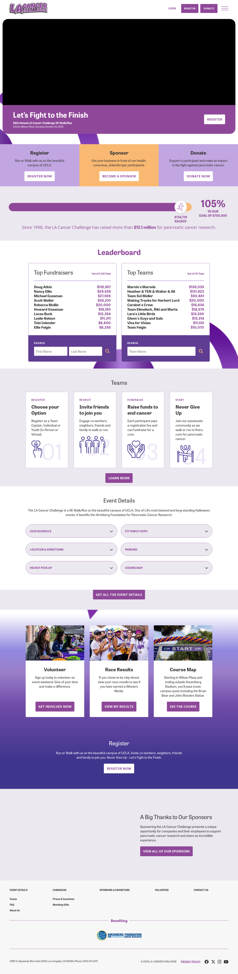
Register (189, 8)
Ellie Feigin (42, 327)
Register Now (39, 176)
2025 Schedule (71, 531)
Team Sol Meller (140, 295)
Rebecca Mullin (46, 304)
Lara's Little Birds (141, 313)
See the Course (183, 706)
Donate (209, 8)
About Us (15, 910)
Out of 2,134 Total (101, 273)
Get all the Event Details (119, 594)
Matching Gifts (61, 904)
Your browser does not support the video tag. (119, 62)
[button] (224, 8)
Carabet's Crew (140, 304)
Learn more (119, 478)
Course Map (166, 567)
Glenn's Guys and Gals (145, 318)
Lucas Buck (43, 313)
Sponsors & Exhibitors (115, 890)
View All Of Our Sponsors (166, 851)
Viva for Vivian (139, 322)
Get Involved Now (54, 706)
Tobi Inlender (44, 322)
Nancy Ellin (43, 291)
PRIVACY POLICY (190, 961)
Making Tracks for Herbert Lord (153, 300)
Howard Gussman (48, 309)
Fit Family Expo (166, 531)
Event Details (19, 890)
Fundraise (59, 890)
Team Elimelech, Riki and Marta (152, 309)
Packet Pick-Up (71, 567)
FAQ (12, 904)
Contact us (201, 890)
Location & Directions (71, 549)
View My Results (119, 706)
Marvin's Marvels (141, 286)
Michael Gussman (48, 295)
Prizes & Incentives (63, 899)
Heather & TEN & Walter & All (151, 291)
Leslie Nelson (44, 318)
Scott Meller (44, 300)
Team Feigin (136, 327)
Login (172, 8)
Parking (166, 549)
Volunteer (162, 890)
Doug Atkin (43, 286)
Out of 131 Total (195, 273)
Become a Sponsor (119, 176)
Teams (13, 899)
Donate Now (198, 176)
